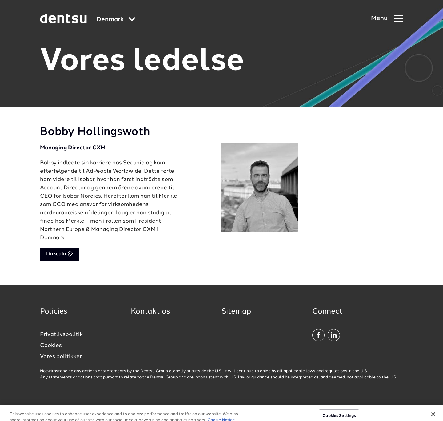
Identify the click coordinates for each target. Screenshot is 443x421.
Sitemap (236, 311)
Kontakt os (150, 311)
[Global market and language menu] (116, 19)
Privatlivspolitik (61, 334)
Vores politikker (61, 356)
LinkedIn (59, 254)
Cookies (51, 345)
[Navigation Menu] (387, 18)
